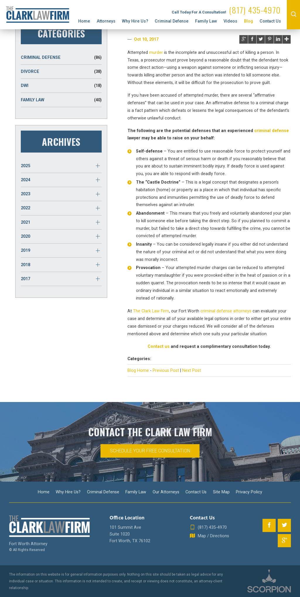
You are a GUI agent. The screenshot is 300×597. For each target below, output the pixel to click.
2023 (25, 193)
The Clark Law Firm (151, 311)
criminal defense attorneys (225, 311)
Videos (230, 21)
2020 (25, 236)
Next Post (191, 370)
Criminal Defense (171, 21)
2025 (25, 165)
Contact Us (270, 21)
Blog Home (138, 370)
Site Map (221, 492)
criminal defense (271, 130)
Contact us (159, 346)
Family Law (206, 21)
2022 (25, 208)
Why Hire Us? (135, 21)
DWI (61, 85)
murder (156, 52)
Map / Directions (209, 536)
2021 (25, 222)
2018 (25, 264)
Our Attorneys (166, 492)
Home (84, 21)
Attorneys (106, 21)
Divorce (61, 71)
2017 (25, 278)
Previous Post (166, 370)
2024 (25, 179)
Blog (248, 21)
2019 (25, 250)
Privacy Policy (249, 492)
